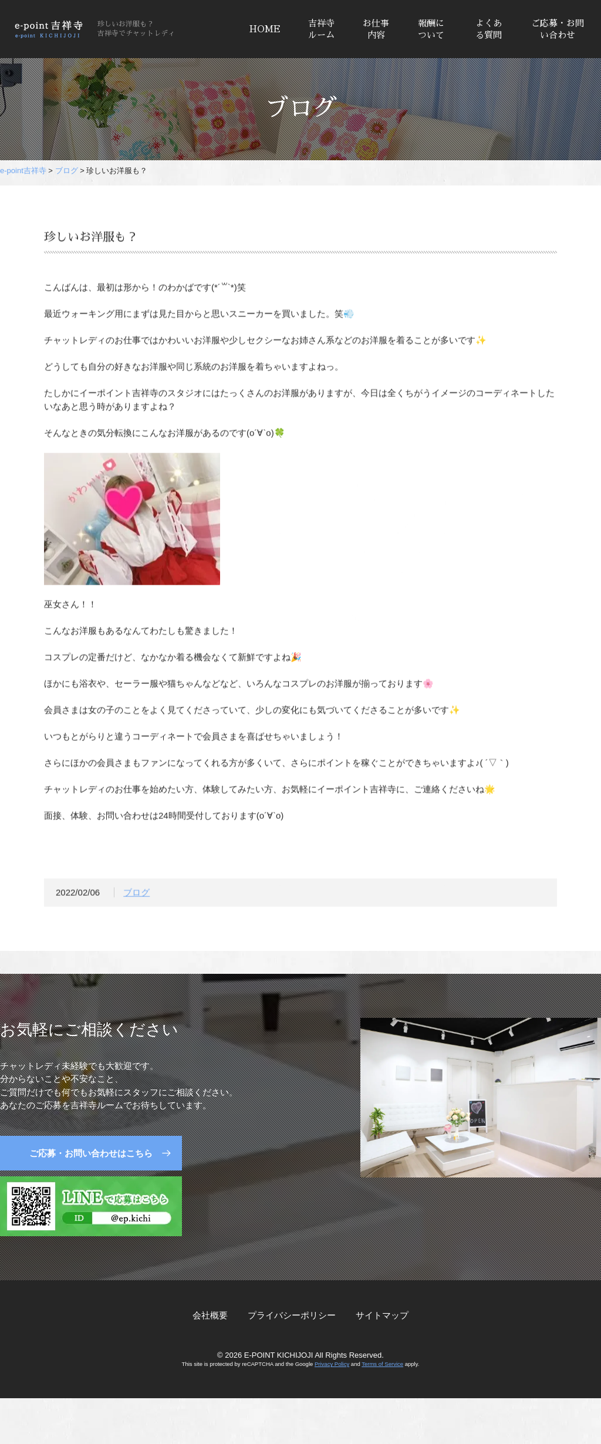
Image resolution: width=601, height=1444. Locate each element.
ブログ (136, 894)
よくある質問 (488, 29)
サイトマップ (382, 1315)
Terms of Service (382, 1364)
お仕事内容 (376, 29)
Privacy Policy (332, 1364)
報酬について (431, 29)
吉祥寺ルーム (321, 29)
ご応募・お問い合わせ (557, 29)
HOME (265, 29)
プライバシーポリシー (292, 1315)
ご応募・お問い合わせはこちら (91, 1153)
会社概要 (210, 1315)
